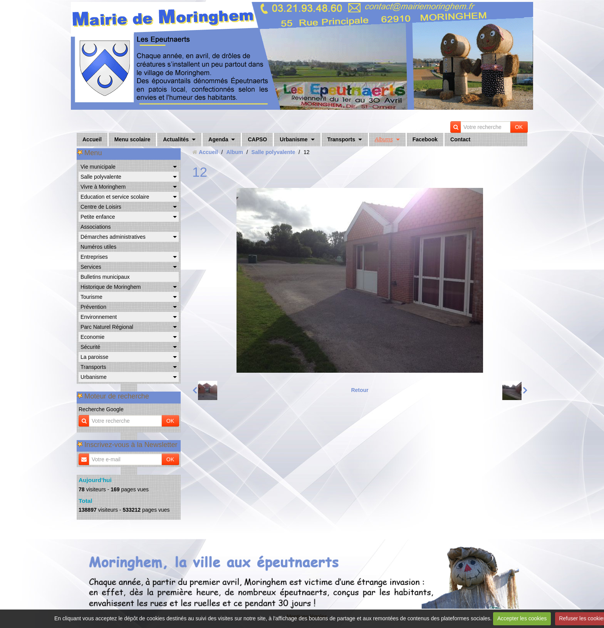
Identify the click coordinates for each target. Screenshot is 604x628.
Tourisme (91, 297)
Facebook (425, 139)
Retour (359, 390)
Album (234, 152)
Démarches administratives (113, 237)
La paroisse (94, 357)
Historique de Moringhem (111, 287)
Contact (460, 139)
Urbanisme (293, 139)
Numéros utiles (98, 247)
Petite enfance (98, 217)
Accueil (92, 139)
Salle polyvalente (101, 177)
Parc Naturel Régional (107, 327)
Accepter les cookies (522, 618)
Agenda (218, 139)
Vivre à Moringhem (103, 187)
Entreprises (94, 257)
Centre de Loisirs (101, 207)
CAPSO (257, 139)
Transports (341, 139)
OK (519, 127)
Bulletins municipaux (105, 277)
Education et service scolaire (115, 197)
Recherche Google (101, 409)
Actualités (176, 139)
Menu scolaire (132, 139)
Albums (384, 139)
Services (91, 267)
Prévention (93, 307)
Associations (96, 227)
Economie (92, 337)
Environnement (99, 317)
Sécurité (90, 347)
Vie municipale (98, 167)
